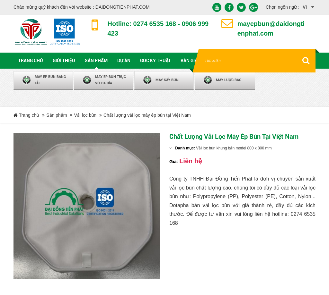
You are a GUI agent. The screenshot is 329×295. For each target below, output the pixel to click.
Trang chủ (26, 115)
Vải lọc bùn (85, 115)
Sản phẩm (56, 115)
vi (305, 7)
